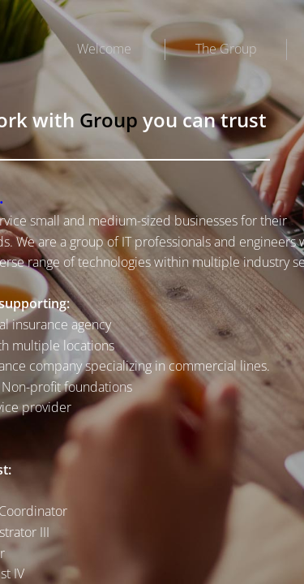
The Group (226, 49)
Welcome (104, 49)
